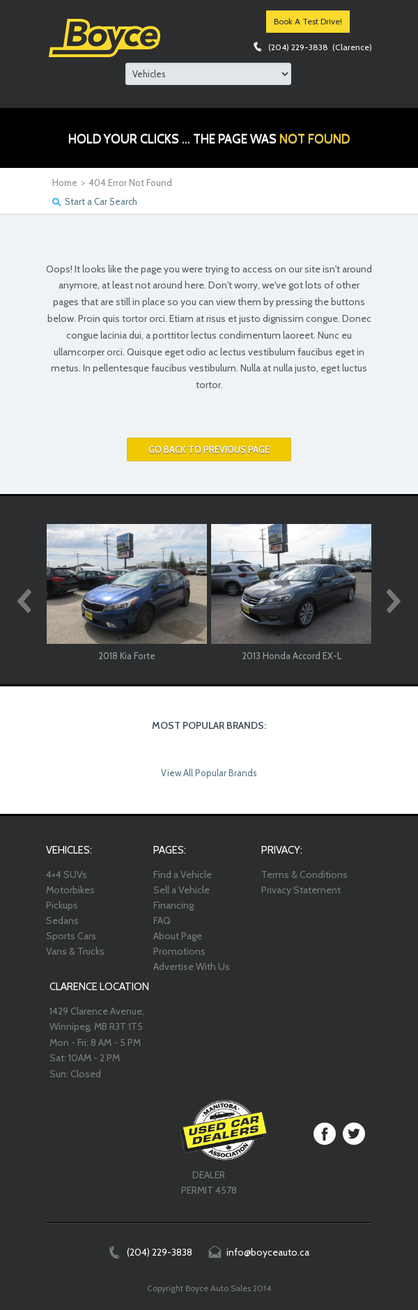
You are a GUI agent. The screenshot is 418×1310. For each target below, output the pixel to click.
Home (64, 182)
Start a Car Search (101, 201)
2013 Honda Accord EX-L (291, 655)
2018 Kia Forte (126, 655)
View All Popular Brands (209, 772)
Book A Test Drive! (308, 21)
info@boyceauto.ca (267, 1252)
